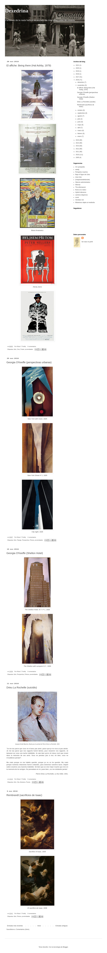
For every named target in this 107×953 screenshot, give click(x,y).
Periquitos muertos (81, 172)
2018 (78, 74)
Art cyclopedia (80, 167)
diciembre (81, 82)
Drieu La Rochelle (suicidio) (21, 687)
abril (79, 128)
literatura (22, 782)
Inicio (39, 926)
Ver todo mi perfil (87, 242)
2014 (78, 143)
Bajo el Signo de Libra (82, 174)
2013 (78, 146)
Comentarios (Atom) (22, 929)
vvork (77, 197)
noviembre (81, 85)
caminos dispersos (81, 195)
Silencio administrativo (82, 182)
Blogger (65, 947)
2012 (78, 149)
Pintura (32, 540)
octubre (80, 110)
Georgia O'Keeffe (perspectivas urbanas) (29, 362)
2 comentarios (31, 537)
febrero (80, 133)
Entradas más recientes (15, 926)
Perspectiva (25, 540)
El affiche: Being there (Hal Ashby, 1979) (28, 65)
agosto (80, 116)
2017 (78, 77)
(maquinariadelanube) (82, 179)
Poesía (28, 782)
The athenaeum (80, 187)
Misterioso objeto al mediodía (85, 202)
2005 (78, 157)
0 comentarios (31, 346)
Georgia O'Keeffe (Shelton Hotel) (24, 553)
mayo (80, 125)
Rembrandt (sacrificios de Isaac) (24, 795)
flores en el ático (80, 190)
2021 (78, 65)
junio (79, 122)
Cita (18, 782)
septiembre (81, 113)
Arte (15, 349)
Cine (18, 349)
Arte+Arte (78, 177)
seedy (77, 169)
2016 (78, 80)
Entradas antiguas (61, 926)
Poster (22, 349)
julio (79, 119)
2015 (78, 140)
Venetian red (79, 200)
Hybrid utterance (80, 192)
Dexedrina (16, 11)
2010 (78, 154)
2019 (78, 71)
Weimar (77, 185)
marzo (80, 130)
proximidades (29, 349)
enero (80, 136)
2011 (78, 152)
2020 (78, 68)
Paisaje (19, 540)
